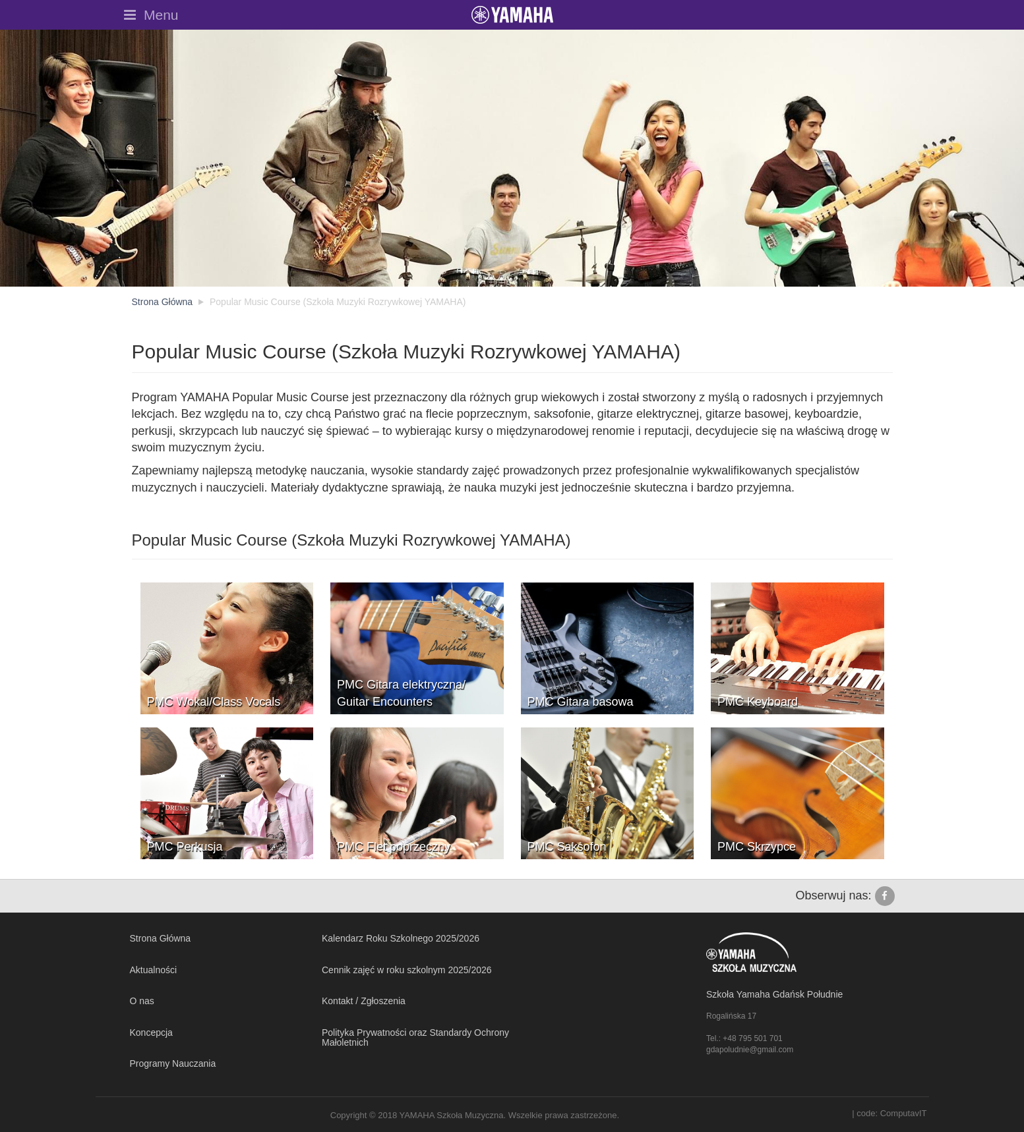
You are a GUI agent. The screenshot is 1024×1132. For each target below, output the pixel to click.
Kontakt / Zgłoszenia (364, 1001)
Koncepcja (151, 1032)
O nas (142, 1001)
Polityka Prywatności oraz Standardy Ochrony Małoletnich (415, 1037)
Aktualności (153, 970)
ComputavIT (903, 1113)
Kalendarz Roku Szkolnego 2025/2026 (400, 938)
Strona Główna (160, 938)
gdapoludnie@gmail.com (749, 1049)
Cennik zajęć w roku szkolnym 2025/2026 (407, 970)
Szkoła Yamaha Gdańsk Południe (774, 994)
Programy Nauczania (173, 1063)
